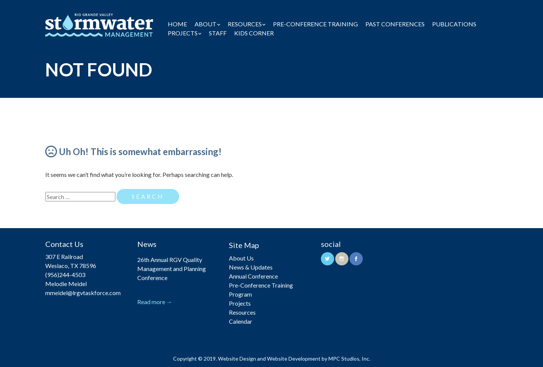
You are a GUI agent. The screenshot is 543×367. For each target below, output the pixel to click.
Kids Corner (254, 33)
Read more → (154, 301)
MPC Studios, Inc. (349, 358)
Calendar (240, 321)
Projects (183, 33)
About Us (241, 258)
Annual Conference (253, 276)
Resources (245, 23)
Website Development (294, 358)
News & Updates (251, 267)
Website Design (237, 358)
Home (177, 23)
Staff (218, 33)
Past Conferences (395, 23)
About (205, 23)
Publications (454, 23)
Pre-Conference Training (315, 23)
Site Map (244, 245)
